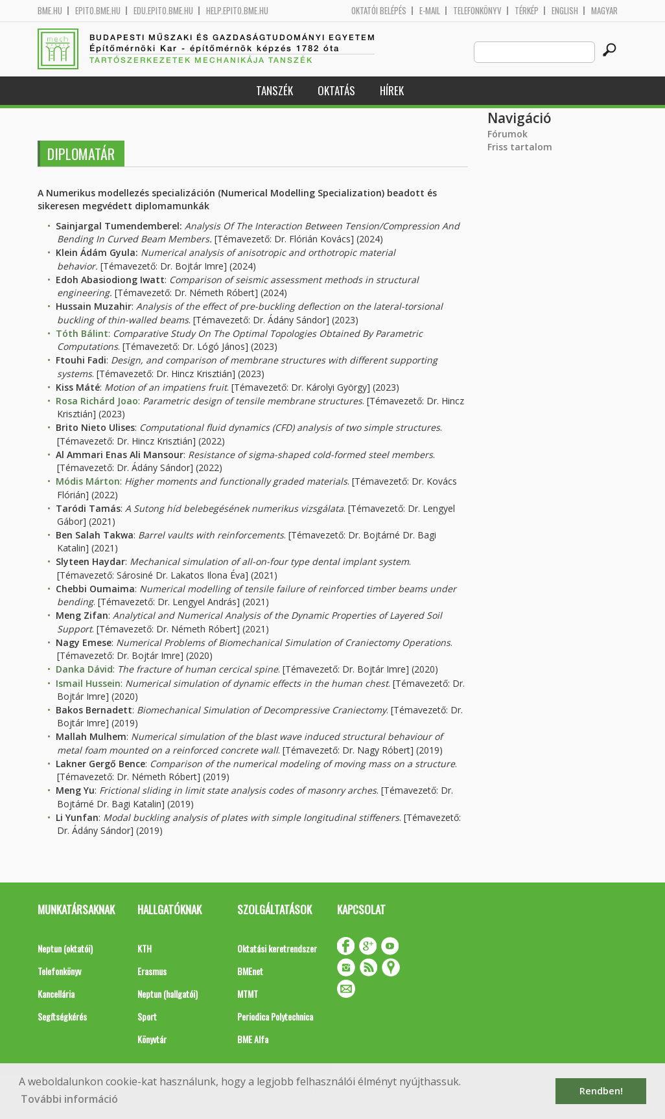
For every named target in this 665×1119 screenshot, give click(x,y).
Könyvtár (152, 1039)
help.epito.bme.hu (237, 10)
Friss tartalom (519, 147)
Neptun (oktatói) (65, 948)
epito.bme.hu (98, 10)
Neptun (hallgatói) (167, 993)
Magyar (604, 10)
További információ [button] (69, 1099)
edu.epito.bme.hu (163, 10)
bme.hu (50, 10)
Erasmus (152, 971)
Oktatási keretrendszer (277, 948)
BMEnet (250, 971)
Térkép (527, 10)
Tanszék (274, 90)
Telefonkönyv (477, 10)
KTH (144, 948)
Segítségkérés (62, 1016)
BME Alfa (252, 1039)
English (565, 10)
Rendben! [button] (601, 1091)
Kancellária (56, 993)
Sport (147, 1016)
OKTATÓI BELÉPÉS (378, 10)
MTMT (247, 993)
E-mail (429, 10)
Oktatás (336, 90)
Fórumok (507, 134)
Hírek (392, 90)
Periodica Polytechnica (275, 1016)
